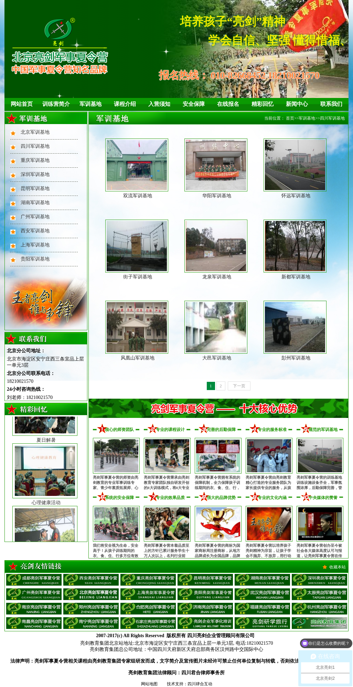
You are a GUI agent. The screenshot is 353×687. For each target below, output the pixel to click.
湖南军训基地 (35, 202)
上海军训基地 (35, 244)
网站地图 (149, 684)
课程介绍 (125, 104)
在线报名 (228, 104)
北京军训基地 (35, 132)
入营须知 (159, 104)
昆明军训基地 (35, 188)
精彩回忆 (263, 104)
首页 (290, 118)
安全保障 (194, 104)
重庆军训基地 (35, 160)
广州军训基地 (35, 216)
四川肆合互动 (200, 684)
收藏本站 (337, 567)
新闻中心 (297, 104)
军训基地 (90, 104)
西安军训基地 (35, 230)
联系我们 (331, 104)
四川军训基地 (35, 146)
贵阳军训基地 (35, 259)
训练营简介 (56, 104)
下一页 (239, 386)
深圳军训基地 (35, 174)
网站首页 (22, 104)
